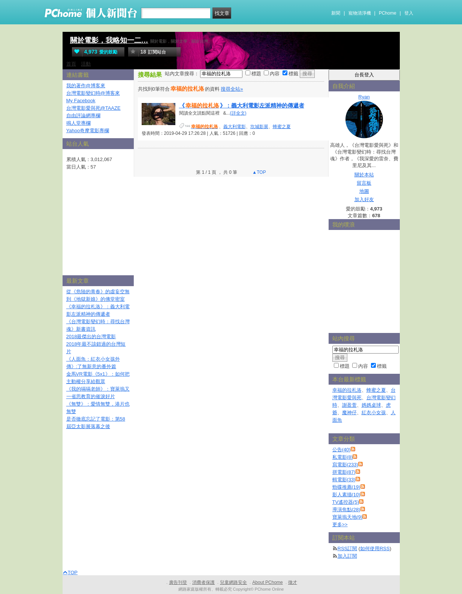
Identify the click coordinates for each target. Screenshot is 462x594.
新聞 (335, 13)
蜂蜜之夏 (282, 126)
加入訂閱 (347, 556)
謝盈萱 (349, 405)
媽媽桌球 (371, 405)
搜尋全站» (232, 89)
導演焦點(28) (346, 509)
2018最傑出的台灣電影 (91, 336)
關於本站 (364, 175)
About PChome (267, 582)
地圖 (364, 191)
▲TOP (258, 172)
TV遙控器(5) (345, 502)
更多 (340, 524)
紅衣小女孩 (374, 412)
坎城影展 (259, 126)
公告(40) (341, 449)
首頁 (71, 64)
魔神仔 (349, 412)
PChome (387, 13)
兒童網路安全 (233, 582)
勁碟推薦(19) (346, 487)
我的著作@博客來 (85, 85)
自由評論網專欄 (83, 115)
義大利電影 (234, 126)
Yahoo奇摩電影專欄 (87, 130)
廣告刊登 (178, 582)
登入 (408, 13)
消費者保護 (203, 582)
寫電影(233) (345, 464)
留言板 (364, 183)
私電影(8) (342, 457)
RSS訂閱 (347, 548)
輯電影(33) (344, 479)
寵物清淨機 (359, 13)
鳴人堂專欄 (78, 123)
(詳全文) (238, 113)
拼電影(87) (344, 472)
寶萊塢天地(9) (347, 517)
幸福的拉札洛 (347, 390)
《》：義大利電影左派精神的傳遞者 (241, 105)
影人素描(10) (346, 494)
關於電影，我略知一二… (109, 40)
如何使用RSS (375, 548)
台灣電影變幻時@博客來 (93, 93)
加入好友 (364, 199)
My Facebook (81, 100)
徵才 (292, 582)
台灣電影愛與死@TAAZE (93, 108)
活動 (86, 64)
